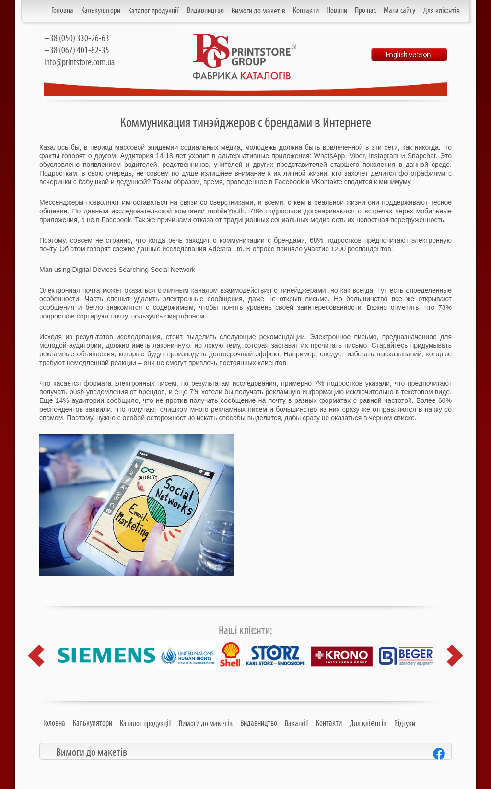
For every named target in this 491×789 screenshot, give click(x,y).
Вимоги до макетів (258, 11)
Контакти (306, 10)
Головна (62, 10)
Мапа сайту (399, 10)
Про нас (365, 10)
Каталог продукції (153, 11)
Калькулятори (100, 10)
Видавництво (205, 10)
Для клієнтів (441, 11)
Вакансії (296, 724)
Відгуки (404, 724)
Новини (337, 10)
